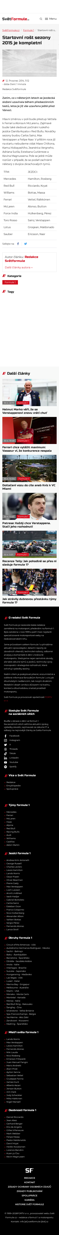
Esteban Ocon (13, 906)
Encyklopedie (13, 785)
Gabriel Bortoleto (15, 899)
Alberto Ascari (13, 1085)
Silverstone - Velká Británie (20, 1010)
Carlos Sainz (12, 903)
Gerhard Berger (14, 1123)
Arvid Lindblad (14, 893)
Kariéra (29, 1200)
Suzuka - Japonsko (16, 971)
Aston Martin (13, 845)
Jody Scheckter (14, 1095)
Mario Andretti (13, 1065)
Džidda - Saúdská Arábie (19, 961)
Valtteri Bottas (13, 919)
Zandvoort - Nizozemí (17, 1020)
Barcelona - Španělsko (17, 958)
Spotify (10, 766)
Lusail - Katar (13, 981)
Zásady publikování (29, 1191)
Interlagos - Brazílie (16, 968)
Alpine (9, 825)
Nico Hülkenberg (15, 913)
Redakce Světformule (14, 89)
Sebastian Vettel (14, 1075)
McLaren (10, 818)
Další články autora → (19, 267)
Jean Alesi (11, 1120)
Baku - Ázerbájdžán (16, 954)
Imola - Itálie (12, 964)
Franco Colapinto (15, 909)
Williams (11, 838)
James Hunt (12, 1082)
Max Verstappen (14, 886)
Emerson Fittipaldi (16, 1059)
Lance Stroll (12, 929)
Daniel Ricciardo (14, 1117)
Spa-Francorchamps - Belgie (21, 1014)
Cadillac (10, 841)
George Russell (14, 863)
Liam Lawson (13, 890)
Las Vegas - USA (14, 977)
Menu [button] (51, 19)
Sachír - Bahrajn (14, 951)
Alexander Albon (15, 916)
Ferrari (9, 815)
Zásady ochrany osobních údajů (29, 1186)
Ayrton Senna (13, 1072)
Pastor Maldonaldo (16, 1140)
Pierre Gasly (12, 883)
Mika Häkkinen (14, 1098)
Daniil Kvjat (12, 1143)
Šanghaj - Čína (14, 1007)
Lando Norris (13, 873)
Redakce (10, 782)
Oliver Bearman (14, 880)
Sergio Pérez (12, 923)
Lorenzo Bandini (15, 1150)
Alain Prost (11, 1069)
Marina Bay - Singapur (17, 984)
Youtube (11, 762)
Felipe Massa (13, 1137)
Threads (11, 749)
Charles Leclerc (14, 866)
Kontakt (29, 1182)
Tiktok (10, 753)
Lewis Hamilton (14, 870)
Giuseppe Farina (14, 1078)
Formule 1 (28, 30)
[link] (41, 19)
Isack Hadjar (12, 896)
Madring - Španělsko (17, 1024)
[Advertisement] (30, 6)
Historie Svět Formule (29, 1204)
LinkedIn (11, 757)
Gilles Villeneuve (15, 1130)
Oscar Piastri (12, 876)
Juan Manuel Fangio (17, 1062)
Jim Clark (11, 1092)
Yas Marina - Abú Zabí (17, 1017)
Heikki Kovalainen (15, 1146)
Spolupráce (12, 789)
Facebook (12, 735)
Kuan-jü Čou (12, 1153)
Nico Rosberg (13, 1055)
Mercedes (11, 812)
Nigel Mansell (13, 1102)
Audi (8, 835)
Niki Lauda (12, 1052)
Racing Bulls (12, 831)
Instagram (12, 740)
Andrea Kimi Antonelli (17, 860)
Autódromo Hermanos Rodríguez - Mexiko (28, 948)
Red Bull (10, 828)
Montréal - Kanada (15, 997)
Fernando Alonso (15, 926)
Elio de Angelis (14, 1127)
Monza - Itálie (13, 1001)
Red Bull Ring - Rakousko (19, 1004)
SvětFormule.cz (11, 30)
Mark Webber (13, 1133)
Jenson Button (14, 1088)
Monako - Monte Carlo (17, 994)
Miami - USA (12, 991)
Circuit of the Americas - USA (21, 944)
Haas (9, 822)
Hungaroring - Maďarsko (19, 974)
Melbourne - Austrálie (17, 987)
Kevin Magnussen (15, 1156)
